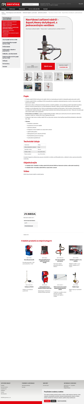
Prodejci (2, 385)
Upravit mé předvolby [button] (62, 400)
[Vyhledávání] (30, 4)
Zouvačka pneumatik (29, 259)
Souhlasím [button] (47, 400)
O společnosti (4, 388)
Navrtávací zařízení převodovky (60, 260)
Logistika (69, 3)
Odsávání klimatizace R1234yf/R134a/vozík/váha (44, 287)
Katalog (4, 9)
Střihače (5, 61)
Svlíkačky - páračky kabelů (10, 53)
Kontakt (45, 9)
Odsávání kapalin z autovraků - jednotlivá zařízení (11, 28)
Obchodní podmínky (26, 385)
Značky (2, 392)
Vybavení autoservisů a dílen (58, 3)
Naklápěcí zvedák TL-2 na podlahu (76, 260)
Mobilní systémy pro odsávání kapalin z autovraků (10, 25)
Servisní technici (4, 387)
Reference (12, 9)
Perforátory (6, 63)
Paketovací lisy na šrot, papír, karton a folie (11, 57)
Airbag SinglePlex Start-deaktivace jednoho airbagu (44, 261)
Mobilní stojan (75, 287)
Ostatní (5, 66)
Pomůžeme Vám (63, 67)
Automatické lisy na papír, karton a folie (10, 43)
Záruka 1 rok (26, 234)
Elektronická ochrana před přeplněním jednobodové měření (60, 288)
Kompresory (5, 35)
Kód (24, 217)
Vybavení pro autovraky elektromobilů (8, 31)
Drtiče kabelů (6, 46)
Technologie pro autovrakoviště (7, 18)
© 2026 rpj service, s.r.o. (6, 397)
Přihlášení (3, 390)
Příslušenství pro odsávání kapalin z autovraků (11, 33)
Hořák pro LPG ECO (29, 287)
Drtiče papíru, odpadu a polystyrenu (9, 50)
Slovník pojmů (4, 393)
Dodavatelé (22, 9)
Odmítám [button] (53, 400)
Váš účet (45, 383)
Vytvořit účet (46, 385)
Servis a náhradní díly (34, 9)
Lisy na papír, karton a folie (10, 39)
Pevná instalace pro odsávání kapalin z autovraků (10, 22)
